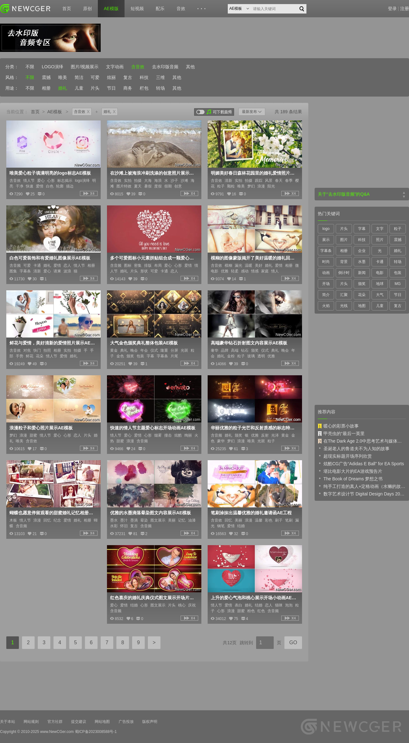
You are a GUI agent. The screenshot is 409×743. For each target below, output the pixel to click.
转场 (160, 88)
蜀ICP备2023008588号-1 (96, 731)
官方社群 (55, 721)
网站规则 (31, 721)
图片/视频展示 (84, 66)
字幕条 (326, 251)
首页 (66, 8)
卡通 (380, 262)
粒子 (397, 228)
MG (398, 284)
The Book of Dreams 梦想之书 (350, 478)
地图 (362, 306)
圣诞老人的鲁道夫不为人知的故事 (353, 448)
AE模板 (54, 111)
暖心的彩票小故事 (338, 425)
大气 (380, 295)
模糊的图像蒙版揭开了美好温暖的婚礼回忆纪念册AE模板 (254, 257)
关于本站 (7, 721)
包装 (397, 273)
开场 (326, 284)
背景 (344, 262)
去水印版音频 (165, 66)
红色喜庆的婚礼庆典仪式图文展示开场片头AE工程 (153, 597)
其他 (190, 66)
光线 (344, 306)
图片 (344, 239)
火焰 (326, 306)
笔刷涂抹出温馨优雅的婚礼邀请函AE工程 (251, 512)
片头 (95, 88)
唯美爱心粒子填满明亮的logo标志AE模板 (50, 173)
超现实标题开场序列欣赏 (345, 456)
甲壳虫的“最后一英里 (341, 433)
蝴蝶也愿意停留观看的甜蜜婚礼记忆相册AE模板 (52, 512)
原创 (87, 8)
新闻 (362, 273)
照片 (380, 239)
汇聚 (344, 295)
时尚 (326, 262)
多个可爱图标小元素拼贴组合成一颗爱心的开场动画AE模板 (153, 257)
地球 (380, 284)
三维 (160, 77)
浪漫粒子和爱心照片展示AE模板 (41, 427)
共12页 (230, 642)
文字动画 (115, 66)
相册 (46, 88)
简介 (326, 295)
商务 (127, 88)
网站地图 (102, 721)
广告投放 (126, 721)
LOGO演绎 (52, 66)
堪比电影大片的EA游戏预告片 (350, 471)
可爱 (95, 77)
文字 (380, 228)
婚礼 (62, 88)
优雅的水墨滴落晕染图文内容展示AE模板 (150, 512)
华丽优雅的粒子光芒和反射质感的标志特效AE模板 (254, 427)
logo (326, 228)
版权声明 (149, 721)
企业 (362, 251)
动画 (326, 273)
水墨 (362, 262)
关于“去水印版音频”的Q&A (344, 194)
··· (202, 9)
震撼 (46, 77)
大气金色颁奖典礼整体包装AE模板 (144, 342)
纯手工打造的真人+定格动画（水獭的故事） (362, 486)
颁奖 (362, 284)
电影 (380, 273)
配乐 (160, 8)
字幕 (362, 228)
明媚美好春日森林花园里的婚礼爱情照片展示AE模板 (254, 173)
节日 (111, 88)
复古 (127, 77)
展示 (326, 239)
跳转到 (246, 642)
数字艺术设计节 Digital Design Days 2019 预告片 (362, 493)
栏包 (144, 88)
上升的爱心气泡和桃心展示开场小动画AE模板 (254, 597)
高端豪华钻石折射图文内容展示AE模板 (249, 342)
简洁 (79, 77)
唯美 (62, 77)
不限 (29, 66)
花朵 (362, 295)
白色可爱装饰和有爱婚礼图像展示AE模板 (49, 257)
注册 (404, 8)
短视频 (137, 8)
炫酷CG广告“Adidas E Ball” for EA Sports (361, 463)
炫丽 (111, 77)
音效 (180, 8)
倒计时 (344, 273)
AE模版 (111, 8)
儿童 (79, 88)
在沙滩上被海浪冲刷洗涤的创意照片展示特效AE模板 (153, 173)
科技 (144, 77)
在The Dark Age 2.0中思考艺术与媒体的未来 (362, 441)
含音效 (137, 66)
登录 (392, 8)
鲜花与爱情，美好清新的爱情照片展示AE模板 (52, 342)
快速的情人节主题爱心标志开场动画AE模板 (152, 427)
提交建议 (78, 721)
